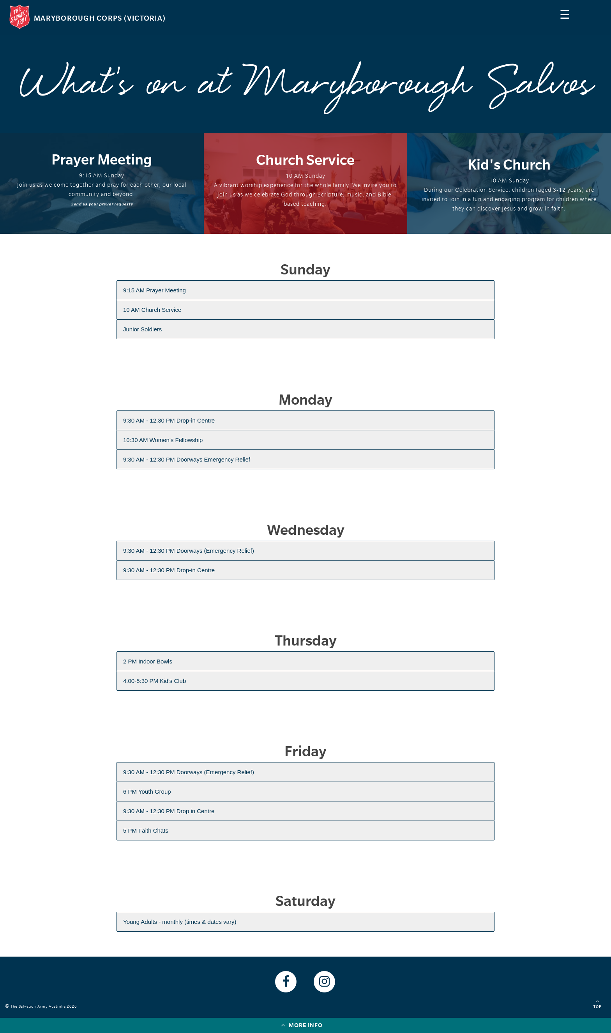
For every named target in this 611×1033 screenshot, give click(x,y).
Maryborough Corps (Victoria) (100, 18)
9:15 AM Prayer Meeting (154, 290)
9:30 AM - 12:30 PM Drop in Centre (168, 811)
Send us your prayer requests (102, 204)
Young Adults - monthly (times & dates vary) (179, 921)
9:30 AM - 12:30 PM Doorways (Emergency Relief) (188, 550)
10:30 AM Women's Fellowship (163, 440)
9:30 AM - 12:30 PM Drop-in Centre (169, 570)
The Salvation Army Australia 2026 (45, 1006)
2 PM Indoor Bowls (147, 661)
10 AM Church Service (152, 309)
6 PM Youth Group (147, 791)
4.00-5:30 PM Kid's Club (154, 680)
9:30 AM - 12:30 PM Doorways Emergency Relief (186, 459)
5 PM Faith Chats (145, 830)
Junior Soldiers (142, 329)
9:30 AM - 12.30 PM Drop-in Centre (169, 420)
